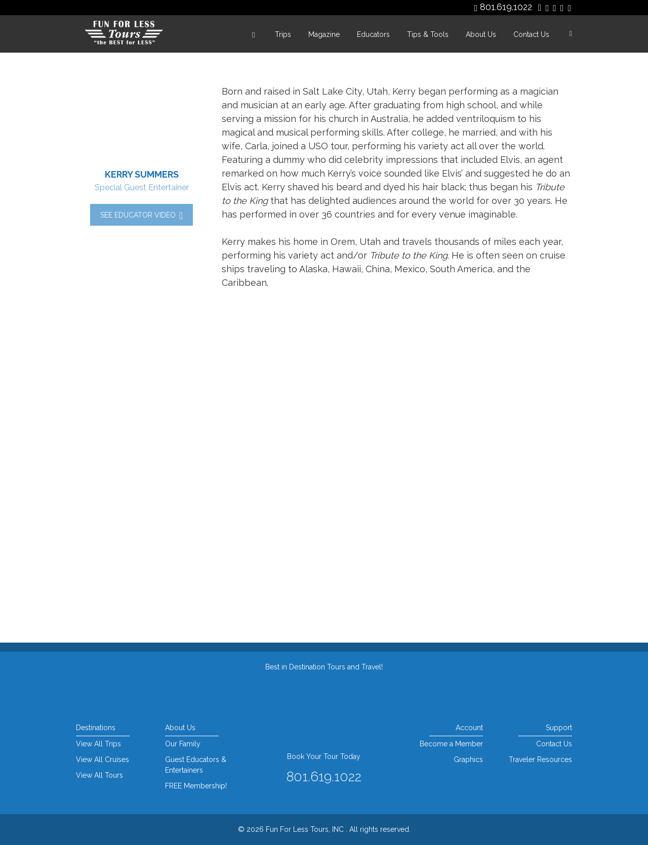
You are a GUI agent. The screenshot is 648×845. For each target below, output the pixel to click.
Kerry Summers (142, 174)
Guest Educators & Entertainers (195, 764)
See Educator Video (141, 215)
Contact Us (531, 34)
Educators (373, 34)
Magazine (324, 34)
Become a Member (451, 744)
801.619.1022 (506, 7)
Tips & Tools (428, 34)
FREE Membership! (196, 786)
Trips (283, 34)
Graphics (468, 759)
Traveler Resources (540, 759)
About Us (481, 34)
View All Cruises (102, 759)
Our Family (182, 744)
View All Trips (98, 744)
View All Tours (99, 775)
